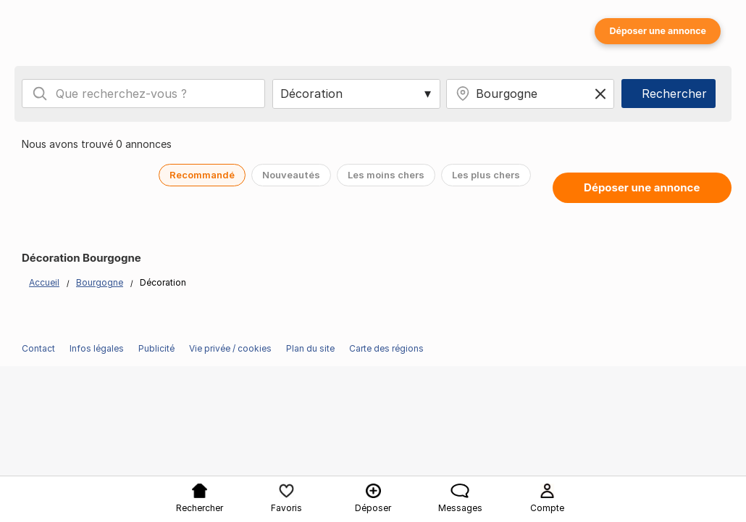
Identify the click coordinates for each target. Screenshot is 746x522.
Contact (38, 348)
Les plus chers (486, 175)
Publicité (156, 348)
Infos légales (97, 348)
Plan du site (310, 348)
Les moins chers (386, 175)
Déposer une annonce (657, 30)
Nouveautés (291, 175)
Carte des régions (386, 348)
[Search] (40, 94)
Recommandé (202, 175)
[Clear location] (600, 93)
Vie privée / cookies (230, 348)
